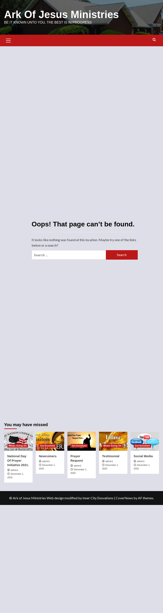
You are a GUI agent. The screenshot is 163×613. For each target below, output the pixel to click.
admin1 (14, 470)
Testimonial (110, 456)
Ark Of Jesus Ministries (61, 14)
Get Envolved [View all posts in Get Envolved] (47, 445)
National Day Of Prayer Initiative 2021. (18, 460)
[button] (8, 40)
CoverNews (124, 498)
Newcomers (48, 456)
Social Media (143, 456)
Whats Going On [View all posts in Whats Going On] (18, 445)
